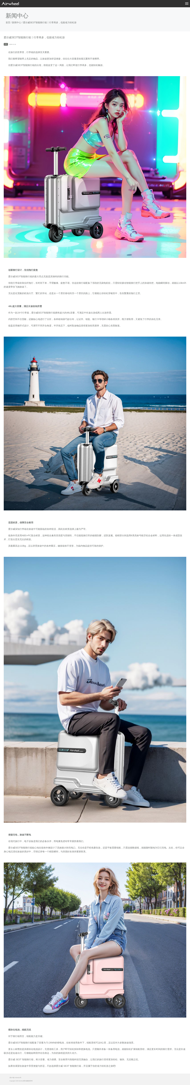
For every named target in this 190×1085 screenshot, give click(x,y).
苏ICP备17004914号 (15, 1077)
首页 (8, 22)
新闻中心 (16, 22)
